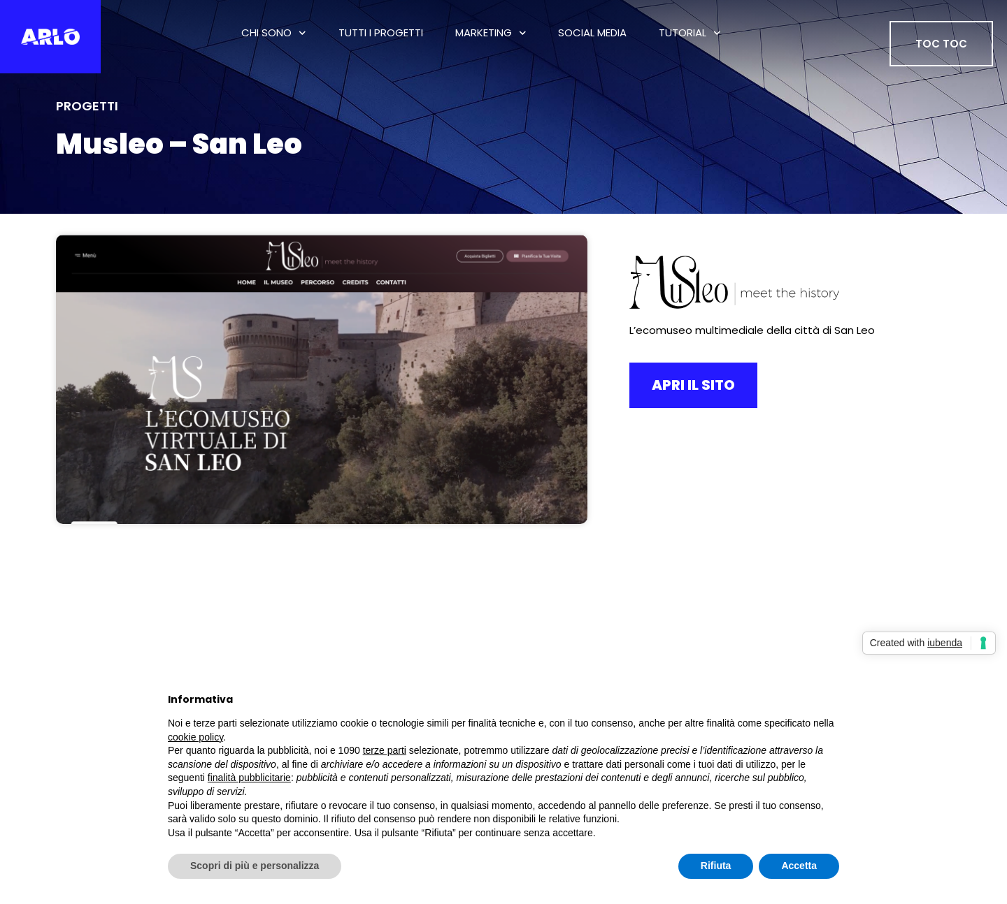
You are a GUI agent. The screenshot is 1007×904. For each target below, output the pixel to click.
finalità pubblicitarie (249, 777)
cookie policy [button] (195, 737)
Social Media (592, 32)
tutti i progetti (380, 32)
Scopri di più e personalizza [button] (254, 865)
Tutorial (690, 33)
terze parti (384, 750)
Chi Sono (273, 33)
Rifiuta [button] (716, 865)
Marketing (491, 33)
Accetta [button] (799, 865)
